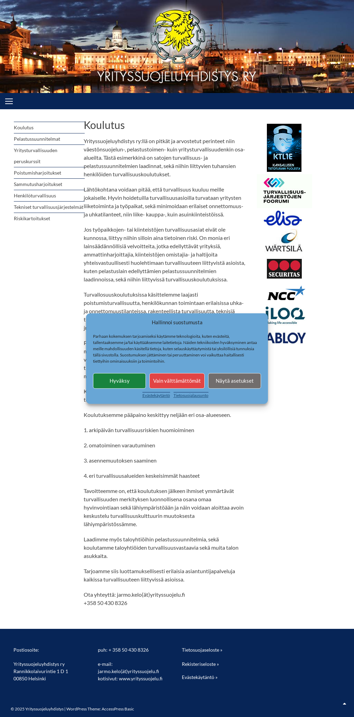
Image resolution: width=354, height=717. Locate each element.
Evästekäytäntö (156, 395)
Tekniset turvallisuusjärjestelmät (48, 207)
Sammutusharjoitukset (38, 184)
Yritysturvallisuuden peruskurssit (35, 155)
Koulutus (24, 127)
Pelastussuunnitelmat (37, 139)
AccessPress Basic (118, 708)
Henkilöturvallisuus (35, 195)
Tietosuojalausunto (191, 395)
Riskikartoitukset (32, 218)
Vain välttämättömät (177, 381)
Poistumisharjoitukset (37, 173)
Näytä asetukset (235, 381)
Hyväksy (120, 381)
